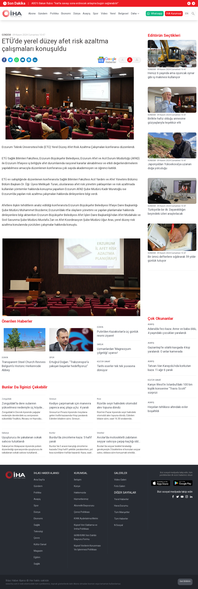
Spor (95, 13)
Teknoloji (38, 531)
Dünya (76, 13)
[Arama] (193, 13)
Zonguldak (6, 399)
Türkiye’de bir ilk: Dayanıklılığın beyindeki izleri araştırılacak (167, 211)
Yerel (113, 13)
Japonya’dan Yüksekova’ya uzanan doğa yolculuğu (170, 166)
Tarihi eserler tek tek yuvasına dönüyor (116, 368)
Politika (54, 13)
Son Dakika (14, 3)
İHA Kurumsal (173, 13)
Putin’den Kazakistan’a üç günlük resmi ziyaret (117, 333)
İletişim (77, 479)
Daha (134, 13)
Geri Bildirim (185, 581)
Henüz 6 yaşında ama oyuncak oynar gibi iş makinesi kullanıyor (171, 75)
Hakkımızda (80, 492)
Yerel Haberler (121, 499)
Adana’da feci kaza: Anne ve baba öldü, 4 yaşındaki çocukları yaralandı (172, 331)
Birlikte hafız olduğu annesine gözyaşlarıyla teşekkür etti (167, 120)
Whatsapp (154, 13)
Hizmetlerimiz (81, 499)
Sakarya (5, 433)
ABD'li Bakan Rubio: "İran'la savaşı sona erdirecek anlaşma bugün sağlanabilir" (74, 3)
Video (104, 13)
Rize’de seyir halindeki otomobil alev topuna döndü (117, 405)
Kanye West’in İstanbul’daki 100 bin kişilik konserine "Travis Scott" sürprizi (170, 388)
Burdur (52, 433)
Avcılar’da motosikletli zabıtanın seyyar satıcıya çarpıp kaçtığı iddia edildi (118, 439)
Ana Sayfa (39, 479)
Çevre (37, 538)
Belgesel (123, 13)
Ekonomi (66, 13)
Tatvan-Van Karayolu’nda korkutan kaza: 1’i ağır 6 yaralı (169, 368)
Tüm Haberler (121, 518)
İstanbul (100, 433)
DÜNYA (5, 357)
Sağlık (37, 525)
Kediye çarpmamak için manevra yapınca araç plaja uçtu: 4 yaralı (70, 405)
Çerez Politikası (82, 512)
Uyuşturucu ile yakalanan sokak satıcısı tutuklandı (22, 439)
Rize (99, 399)
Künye (77, 486)
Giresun (52, 399)
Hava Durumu (121, 505)
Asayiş (86, 13)
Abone (32, 13)
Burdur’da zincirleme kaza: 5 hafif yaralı (70, 439)
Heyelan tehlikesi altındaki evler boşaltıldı (168, 409)
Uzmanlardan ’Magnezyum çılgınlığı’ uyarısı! (114, 351)
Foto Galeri (119, 486)
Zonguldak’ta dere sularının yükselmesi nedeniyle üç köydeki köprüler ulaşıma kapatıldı (23, 405)
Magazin (38, 551)
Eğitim (37, 557)
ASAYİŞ (151, 324)
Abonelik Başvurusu (84, 505)
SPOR (51, 357)
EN (186, 13)
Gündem (42, 13)
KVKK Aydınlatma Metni (86, 518)
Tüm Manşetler (122, 512)
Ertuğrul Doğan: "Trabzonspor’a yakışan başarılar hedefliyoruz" (69, 364)
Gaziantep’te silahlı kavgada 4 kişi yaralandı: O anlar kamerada (169, 349)
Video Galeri (120, 479)
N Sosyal (118, 525)
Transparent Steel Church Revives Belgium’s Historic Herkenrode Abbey (24, 366)
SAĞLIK (100, 344)
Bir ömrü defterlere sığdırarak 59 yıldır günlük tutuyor (172, 258)
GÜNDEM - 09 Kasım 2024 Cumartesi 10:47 (167, 69)
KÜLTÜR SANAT (103, 361)
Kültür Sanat (40, 544)
